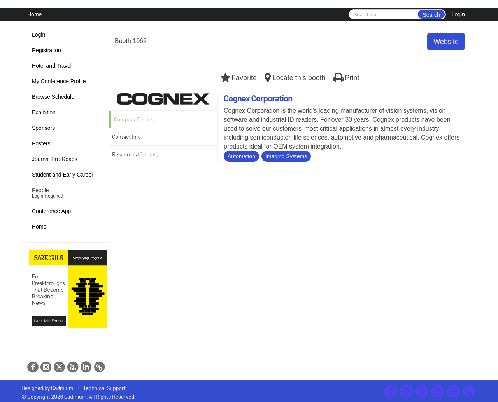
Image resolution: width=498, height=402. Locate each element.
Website (446, 41)
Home (34, 14)
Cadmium (62, 388)
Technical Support (104, 388)
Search (431, 15)
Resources (135, 154)
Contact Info (126, 136)
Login (458, 14)
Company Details (133, 119)
